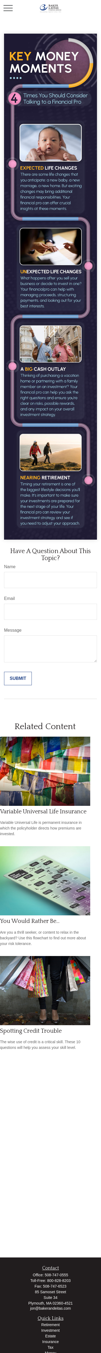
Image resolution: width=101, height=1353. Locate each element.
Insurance (50, 1342)
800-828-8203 (59, 1280)
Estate (50, 1336)
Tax (51, 1347)
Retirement (50, 1325)
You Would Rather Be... (30, 921)
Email (9, 598)
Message (13, 630)
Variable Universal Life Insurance (43, 811)
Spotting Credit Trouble (31, 1031)
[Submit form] (18, 678)
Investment (50, 1330)
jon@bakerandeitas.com (50, 1308)
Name (10, 566)
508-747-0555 (56, 1275)
